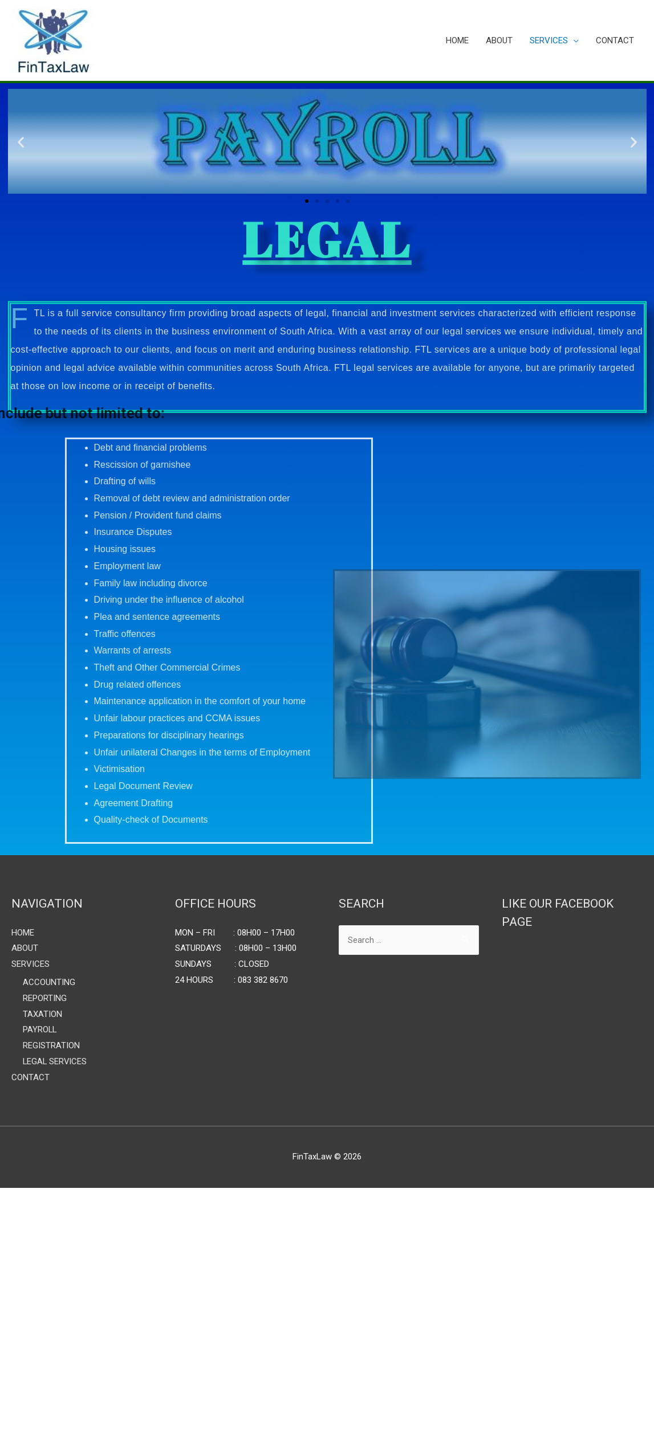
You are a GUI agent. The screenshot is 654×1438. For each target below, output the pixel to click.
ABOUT (499, 40)
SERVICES (549, 40)
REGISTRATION (50, 1045)
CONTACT (615, 40)
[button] (306, 201)
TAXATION (42, 1013)
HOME (457, 40)
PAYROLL (39, 1029)
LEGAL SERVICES (54, 1060)
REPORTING (44, 998)
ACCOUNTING (47, 982)
